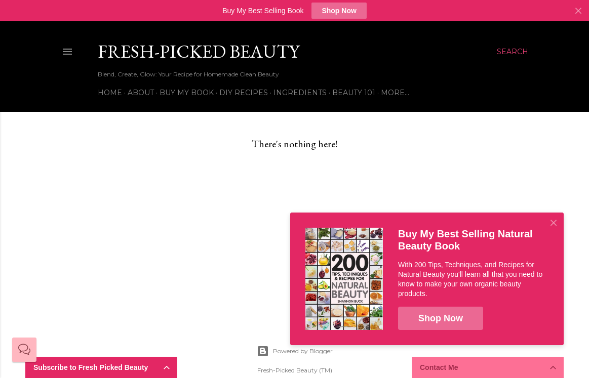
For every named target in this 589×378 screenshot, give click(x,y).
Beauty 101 (353, 92)
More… (395, 92)
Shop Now (339, 11)
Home (110, 92)
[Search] (512, 51)
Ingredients (300, 92)
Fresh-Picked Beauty (198, 51)
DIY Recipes (243, 92)
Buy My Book (187, 92)
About (141, 92)
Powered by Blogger (295, 351)
